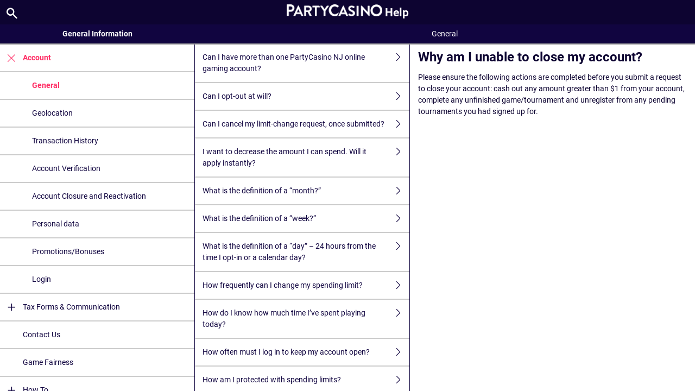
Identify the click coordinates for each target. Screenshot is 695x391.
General (46, 85)
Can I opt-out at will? (306, 96)
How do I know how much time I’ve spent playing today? (306, 319)
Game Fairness (48, 362)
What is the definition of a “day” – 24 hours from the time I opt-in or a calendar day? (306, 252)
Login (41, 279)
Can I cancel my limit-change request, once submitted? (306, 124)
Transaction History (65, 140)
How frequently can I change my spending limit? (306, 285)
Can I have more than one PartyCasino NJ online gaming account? (306, 63)
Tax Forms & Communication (60, 307)
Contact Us (41, 334)
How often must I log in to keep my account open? (306, 352)
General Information (97, 33)
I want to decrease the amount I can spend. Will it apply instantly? (306, 157)
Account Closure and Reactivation (89, 196)
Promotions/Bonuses (68, 251)
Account (25, 58)
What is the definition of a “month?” (306, 191)
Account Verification (66, 168)
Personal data (55, 223)
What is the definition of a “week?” (306, 218)
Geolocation (52, 113)
